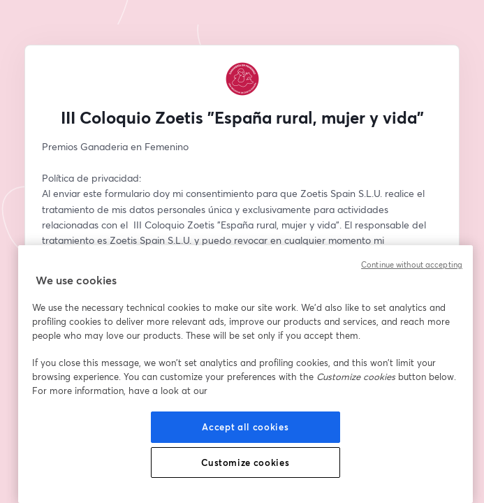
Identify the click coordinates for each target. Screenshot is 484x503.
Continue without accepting (411, 265)
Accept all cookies (245, 427)
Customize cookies (245, 462)
